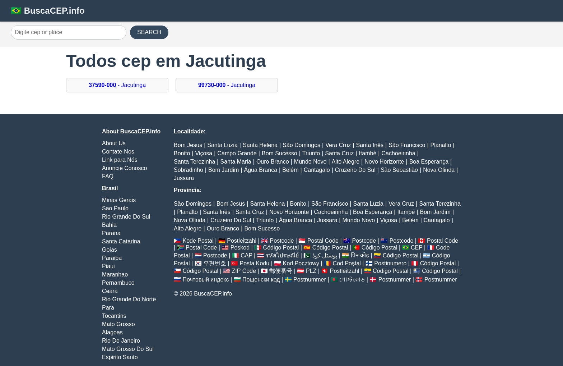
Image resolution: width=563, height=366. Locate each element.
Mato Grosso (118, 324)
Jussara (184, 178)
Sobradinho (188, 170)
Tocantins (114, 316)
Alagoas (112, 332)
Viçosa (204, 153)
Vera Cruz (338, 145)
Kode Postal (197, 241)
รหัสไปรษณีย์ (282, 255)
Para (108, 308)
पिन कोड (360, 255)
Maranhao (115, 274)
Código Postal (281, 247)
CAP (246, 255)
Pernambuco (118, 283)
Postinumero (390, 263)
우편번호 (214, 263)
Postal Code (323, 241)
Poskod (240, 247)
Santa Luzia (222, 145)
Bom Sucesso (279, 153)
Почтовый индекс (205, 279)
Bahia (109, 225)
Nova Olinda (439, 170)
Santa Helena (260, 145)
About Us (114, 143)
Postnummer (309, 279)
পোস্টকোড (352, 279)
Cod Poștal (347, 263)
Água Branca (261, 170)
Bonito (182, 153)
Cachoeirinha (398, 153)
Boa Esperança (428, 162)
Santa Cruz (339, 153)
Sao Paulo (115, 208)
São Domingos (301, 145)
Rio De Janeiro (121, 341)
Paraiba (112, 258)
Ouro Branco (272, 162)
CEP (417, 247)
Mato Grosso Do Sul (128, 349)
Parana (111, 233)
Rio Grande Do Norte (129, 299)
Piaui (108, 266)
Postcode (282, 241)
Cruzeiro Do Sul (355, 170)
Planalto (441, 145)
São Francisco (406, 145)
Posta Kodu (254, 263)
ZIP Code (244, 271)
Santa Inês (370, 145)
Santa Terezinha (194, 162)
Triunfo (311, 153)
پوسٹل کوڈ (324, 255)
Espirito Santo (120, 357)
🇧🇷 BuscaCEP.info (48, 10)
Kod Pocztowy (301, 263)
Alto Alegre (345, 162)
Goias (109, 250)
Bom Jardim (223, 170)
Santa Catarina (121, 241)
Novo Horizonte (384, 162)
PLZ (311, 271)
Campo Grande (236, 153)
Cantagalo (317, 170)
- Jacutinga (117, 85)
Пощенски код (261, 279)
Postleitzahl (241, 241)
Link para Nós (120, 160)
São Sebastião (399, 170)
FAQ (107, 176)
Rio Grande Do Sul (126, 217)
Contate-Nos (118, 151)
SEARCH (149, 32)
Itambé (367, 153)
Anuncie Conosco (124, 168)
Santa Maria (235, 162)
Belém (290, 170)
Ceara (110, 291)
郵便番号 (280, 271)
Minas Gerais (119, 200)
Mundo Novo (310, 162)
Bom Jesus (188, 145)
